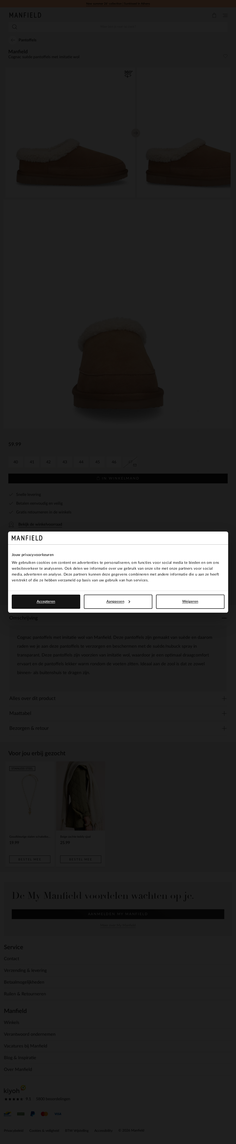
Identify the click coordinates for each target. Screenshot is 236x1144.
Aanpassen (118, 601)
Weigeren (190, 601)
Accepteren (46, 601)
